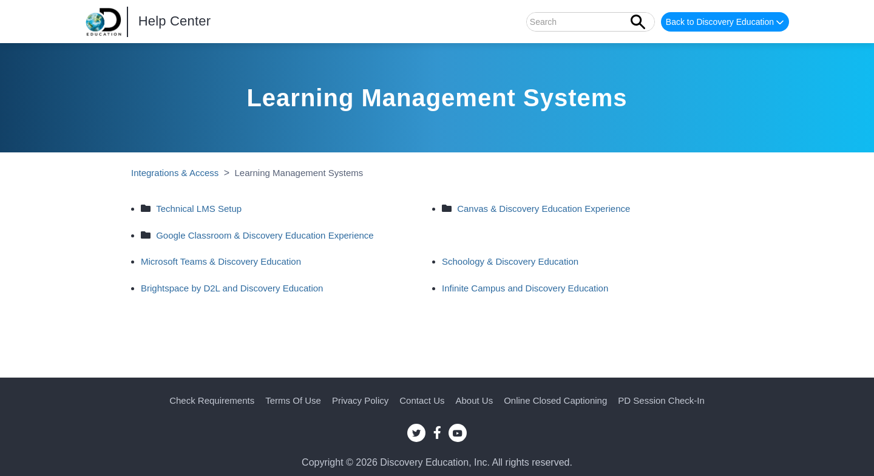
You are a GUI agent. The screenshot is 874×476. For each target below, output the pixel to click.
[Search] (590, 22)
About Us (474, 400)
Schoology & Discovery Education (510, 261)
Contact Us (421, 400)
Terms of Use (293, 400)
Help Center (174, 21)
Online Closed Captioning (555, 400)
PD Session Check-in (661, 400)
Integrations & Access (174, 173)
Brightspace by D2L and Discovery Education (232, 288)
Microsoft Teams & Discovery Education (221, 261)
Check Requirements (211, 400)
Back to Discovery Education (726, 22)
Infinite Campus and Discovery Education (525, 288)
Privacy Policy (360, 400)
